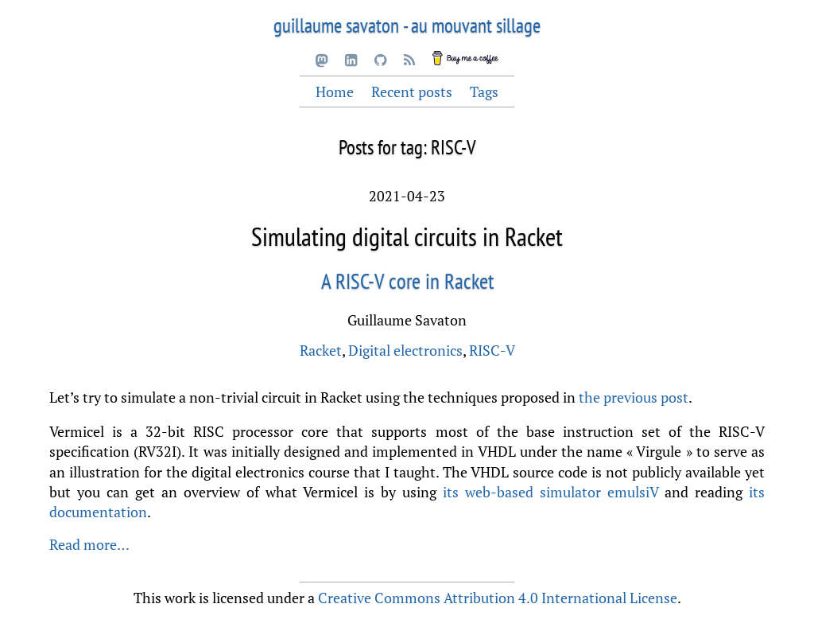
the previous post (633, 397)
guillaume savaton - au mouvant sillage (407, 25)
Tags (484, 91)
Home (335, 91)
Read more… (89, 544)
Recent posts (411, 91)
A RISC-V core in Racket (407, 280)
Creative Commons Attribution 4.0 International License (497, 597)
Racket (321, 350)
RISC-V (492, 350)
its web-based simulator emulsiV (550, 491)
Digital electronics (405, 350)
